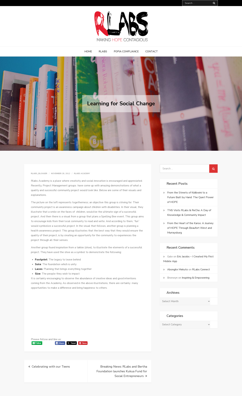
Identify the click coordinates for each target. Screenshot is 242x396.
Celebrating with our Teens (51, 367)
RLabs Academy (82, 173)
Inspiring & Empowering (195, 278)
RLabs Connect (201, 269)
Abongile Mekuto (177, 269)
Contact (151, 51)
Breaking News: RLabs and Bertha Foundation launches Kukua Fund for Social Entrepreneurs (121, 371)
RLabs (103, 51)
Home (88, 51)
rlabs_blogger (39, 173)
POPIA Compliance (126, 51)
